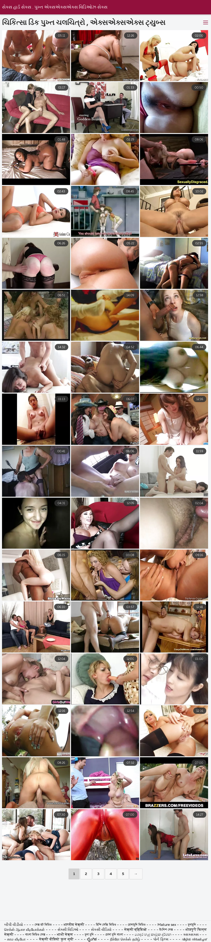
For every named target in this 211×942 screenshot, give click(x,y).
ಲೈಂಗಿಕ (92, 939)
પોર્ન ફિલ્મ (160, 939)
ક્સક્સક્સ (191, 935)
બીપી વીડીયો (13, 925)
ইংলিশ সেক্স (166, 930)
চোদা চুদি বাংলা (114, 935)
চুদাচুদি (192, 925)
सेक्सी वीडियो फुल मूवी (56, 939)
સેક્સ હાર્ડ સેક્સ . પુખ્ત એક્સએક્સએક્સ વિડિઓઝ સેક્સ (54, 7)
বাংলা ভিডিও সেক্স (35, 935)
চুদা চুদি (90, 935)
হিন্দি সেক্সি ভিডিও (106, 925)
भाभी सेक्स (65, 935)
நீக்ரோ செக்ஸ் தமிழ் (125, 939)
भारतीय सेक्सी (74, 925)
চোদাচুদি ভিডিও (137, 925)
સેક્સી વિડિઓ (69, 930)
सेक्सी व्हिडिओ (136, 930)
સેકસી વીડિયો (102, 930)
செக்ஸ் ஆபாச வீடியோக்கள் (24, 930)
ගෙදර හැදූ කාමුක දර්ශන (153, 935)
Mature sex (167, 925)
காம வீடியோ (17, 939)
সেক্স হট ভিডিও (43, 925)
